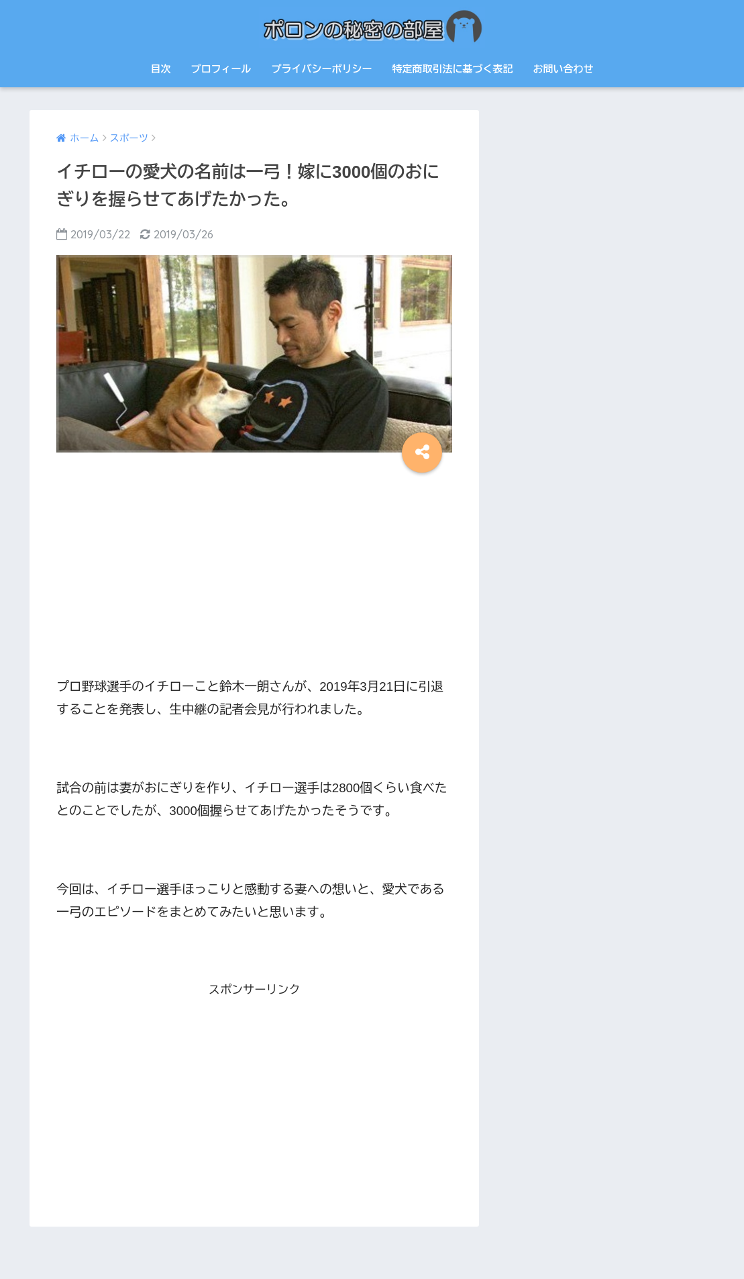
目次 (160, 69)
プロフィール (221, 69)
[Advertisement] (254, 570)
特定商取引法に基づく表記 (452, 69)
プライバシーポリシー (321, 69)
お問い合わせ (563, 69)
